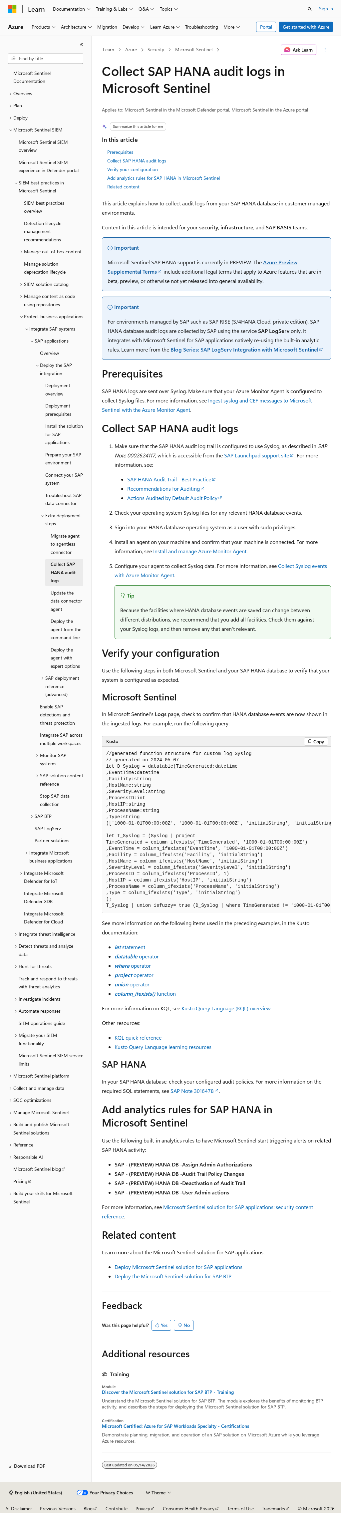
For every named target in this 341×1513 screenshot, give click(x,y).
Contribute (117, 1508)
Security (156, 49)
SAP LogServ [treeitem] (48, 828)
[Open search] (309, 9)
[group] (216, 830)
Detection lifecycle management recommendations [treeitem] (42, 231)
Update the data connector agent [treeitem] (66, 601)
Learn (108, 49)
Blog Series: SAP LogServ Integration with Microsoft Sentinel (244, 349)
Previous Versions (58, 1508)
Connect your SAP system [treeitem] (64, 479)
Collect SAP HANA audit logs (136, 160)
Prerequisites (120, 152)
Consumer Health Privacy (188, 1508)
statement (130, 946)
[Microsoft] (12, 9)
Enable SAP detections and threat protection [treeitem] (57, 714)
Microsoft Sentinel (193, 49)
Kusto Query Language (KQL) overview (226, 1008)
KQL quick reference (138, 1037)
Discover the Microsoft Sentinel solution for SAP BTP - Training (168, 1392)
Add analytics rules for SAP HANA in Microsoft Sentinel (163, 178)
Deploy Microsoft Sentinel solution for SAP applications (178, 1266)
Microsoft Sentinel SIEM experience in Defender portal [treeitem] (49, 166)
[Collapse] (82, 45)
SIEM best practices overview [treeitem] (44, 207)
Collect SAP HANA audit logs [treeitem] (63, 572)
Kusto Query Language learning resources (163, 1046)
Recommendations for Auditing (163, 488)
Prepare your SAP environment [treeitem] (63, 458)
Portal (266, 27)
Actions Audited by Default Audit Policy (172, 497)
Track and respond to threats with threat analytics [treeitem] (48, 982)
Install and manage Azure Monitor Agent (199, 551)
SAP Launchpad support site (256, 455)
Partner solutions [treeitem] (52, 840)
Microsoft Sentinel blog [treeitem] (37, 1169)
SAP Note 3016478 (192, 1090)
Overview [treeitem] (49, 353)
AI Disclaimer (18, 1508)
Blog (88, 1508)
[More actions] (325, 50)
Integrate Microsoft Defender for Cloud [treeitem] (44, 917)
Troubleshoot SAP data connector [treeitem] (63, 499)
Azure (131, 49)
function (145, 993)
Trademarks (273, 1508)
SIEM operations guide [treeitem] (42, 1023)
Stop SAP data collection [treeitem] (55, 800)
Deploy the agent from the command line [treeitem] (66, 629)
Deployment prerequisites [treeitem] (58, 409)
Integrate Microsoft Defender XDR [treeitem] (44, 897)
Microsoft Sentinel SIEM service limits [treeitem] (51, 1059)
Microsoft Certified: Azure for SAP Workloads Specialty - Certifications (175, 1426)
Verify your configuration (132, 169)
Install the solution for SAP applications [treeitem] (64, 434)
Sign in (326, 8)
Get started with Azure (306, 27)
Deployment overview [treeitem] (57, 389)
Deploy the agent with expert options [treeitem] (65, 657)
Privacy (143, 1508)
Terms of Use (240, 1508)
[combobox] (45, 58)
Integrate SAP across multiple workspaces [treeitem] (61, 739)
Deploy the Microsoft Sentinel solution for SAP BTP (173, 1276)
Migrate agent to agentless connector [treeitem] (65, 544)
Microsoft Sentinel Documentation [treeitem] (32, 77)
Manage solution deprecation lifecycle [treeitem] (45, 268)
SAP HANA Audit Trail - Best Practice (169, 479)
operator (137, 956)
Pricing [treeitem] (20, 1181)
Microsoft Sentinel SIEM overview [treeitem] (43, 146)
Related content (123, 186)
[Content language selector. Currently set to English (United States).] (35, 1492)
